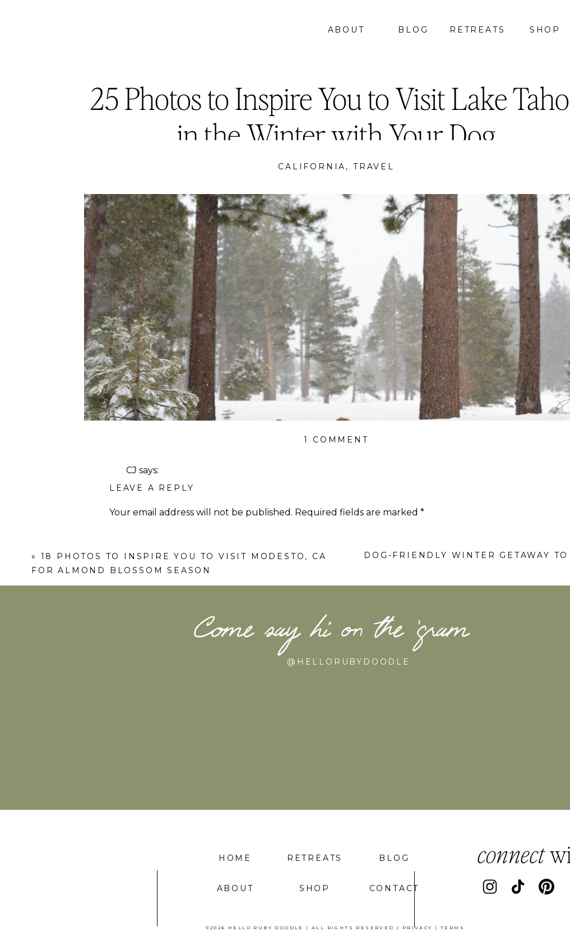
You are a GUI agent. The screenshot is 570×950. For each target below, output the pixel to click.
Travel (374, 167)
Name (125, 677)
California (312, 167)
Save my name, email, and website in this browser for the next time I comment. (284, 806)
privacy (417, 927)
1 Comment (336, 440)
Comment (135, 535)
